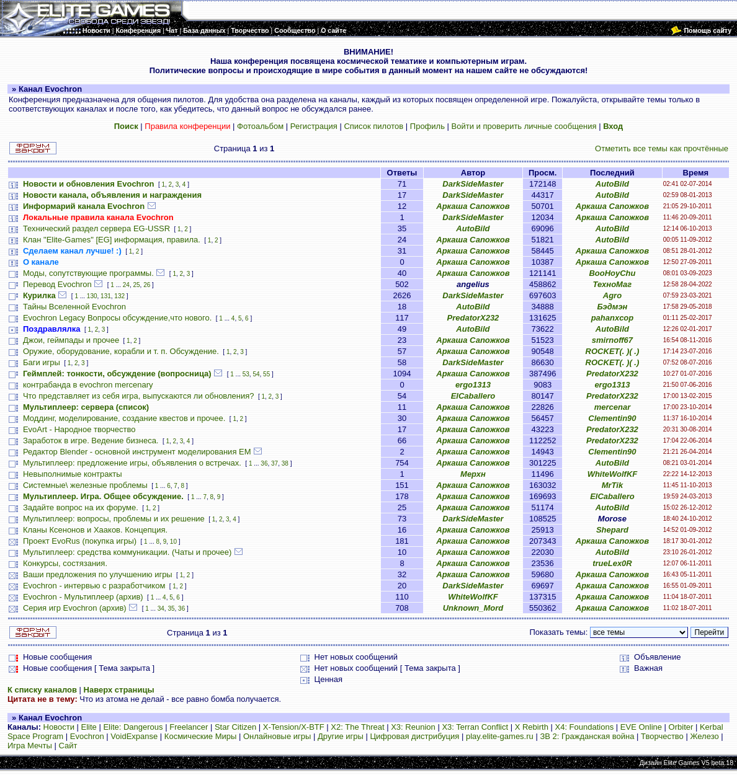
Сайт (68, 745)
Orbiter (681, 727)
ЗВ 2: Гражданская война (587, 736)
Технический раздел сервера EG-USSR (96, 228)
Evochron (87, 736)
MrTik (612, 485)
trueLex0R (612, 563)
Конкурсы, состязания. (65, 563)
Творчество (662, 736)
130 (92, 296)
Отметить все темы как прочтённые (661, 148)
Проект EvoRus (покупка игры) (79, 541)
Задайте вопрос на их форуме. (80, 507)
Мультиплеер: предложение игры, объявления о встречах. (132, 462)
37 (274, 463)
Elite (89, 727)
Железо (704, 736)
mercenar (612, 407)
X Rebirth (531, 727)
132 (119, 296)
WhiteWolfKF (612, 474)
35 (171, 608)
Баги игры (41, 362)
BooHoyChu (612, 273)
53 (246, 374)
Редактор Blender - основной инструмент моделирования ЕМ (137, 451)
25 (136, 284)
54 (255, 374)
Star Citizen (235, 727)
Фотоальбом (260, 126)
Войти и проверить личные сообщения (524, 126)
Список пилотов (373, 126)
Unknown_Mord (473, 608)
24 (126, 284)
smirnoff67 (612, 340)
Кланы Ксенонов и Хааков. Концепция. (95, 529)
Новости (58, 727)
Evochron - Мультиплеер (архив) (83, 596)
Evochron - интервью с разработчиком (94, 585)
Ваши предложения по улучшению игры (97, 574)
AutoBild (612, 183)
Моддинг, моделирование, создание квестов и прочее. (124, 418)
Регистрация (313, 126)
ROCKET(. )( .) (613, 351)
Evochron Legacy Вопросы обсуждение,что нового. (117, 317)
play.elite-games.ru (500, 736)
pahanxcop (612, 317)
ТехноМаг (612, 284)
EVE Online (641, 727)
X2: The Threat (357, 727)
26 (146, 284)
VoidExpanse (134, 736)
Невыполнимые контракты (72, 474)
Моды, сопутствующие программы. (88, 273)
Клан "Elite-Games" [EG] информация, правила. (111, 239)
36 (264, 463)
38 (285, 463)
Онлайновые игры (277, 736)
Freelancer (188, 727)
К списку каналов (42, 689)
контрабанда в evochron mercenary (88, 384)
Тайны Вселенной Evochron (74, 306)
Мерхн (473, 474)
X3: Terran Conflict (475, 727)
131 (105, 296)
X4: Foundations (584, 727)
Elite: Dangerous (133, 727)
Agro (612, 295)
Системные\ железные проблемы (85, 485)
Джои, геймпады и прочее (71, 340)
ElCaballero (473, 396)
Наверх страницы (119, 689)
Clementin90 (612, 418)
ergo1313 (473, 384)
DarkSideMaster (472, 183)
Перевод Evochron (57, 284)
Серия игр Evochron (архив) (75, 608)
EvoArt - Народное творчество (79, 429)
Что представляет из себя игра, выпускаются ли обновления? (138, 396)
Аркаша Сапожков (472, 206)
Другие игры (341, 736)
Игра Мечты (29, 745)
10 (173, 541)
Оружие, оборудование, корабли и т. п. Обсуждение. (121, 351)
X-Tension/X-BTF (293, 727)
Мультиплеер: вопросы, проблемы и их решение (114, 518)
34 (161, 608)
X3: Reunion (413, 727)
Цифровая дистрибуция (414, 736)
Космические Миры (200, 736)
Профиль (427, 126)
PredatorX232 (473, 317)
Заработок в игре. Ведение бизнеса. (91, 440)
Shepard (612, 529)
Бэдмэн (612, 306)
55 (266, 374)
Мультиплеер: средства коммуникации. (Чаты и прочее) (127, 552)
